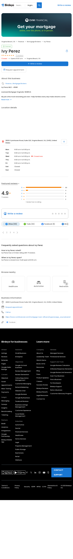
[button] (3, 232)
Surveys (4, 404)
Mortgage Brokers (34, 41)
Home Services (20, 439)
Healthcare (19, 435)
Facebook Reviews (21, 401)
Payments (5, 392)
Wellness (18, 460)
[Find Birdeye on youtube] (44, 472)
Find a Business (55, 379)
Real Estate (19, 453)
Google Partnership (5, 435)
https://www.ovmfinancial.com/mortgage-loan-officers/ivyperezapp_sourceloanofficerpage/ (39, 317)
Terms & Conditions (5, 487)
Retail (17, 456)
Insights (4, 408)
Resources (40, 367)
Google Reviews (21, 394)
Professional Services (58, 357)
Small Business (20, 353)
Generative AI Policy (52, 487)
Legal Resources (42, 395)
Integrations (5, 431)
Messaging (5, 401)
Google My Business (22, 398)
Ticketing (4, 415)
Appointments (6, 385)
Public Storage (20, 449)
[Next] (66, 284)
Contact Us (40, 399)
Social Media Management (20, 415)
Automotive (19, 425)
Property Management (23, 446)
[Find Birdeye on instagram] (40, 472)
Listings (4, 353)
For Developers (55, 383)
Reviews (4, 357)
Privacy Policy (17, 487)
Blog (38, 371)
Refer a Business (56, 390)
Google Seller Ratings (6, 368)
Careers (39, 381)
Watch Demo (41, 360)
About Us (39, 353)
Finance (21, 41)
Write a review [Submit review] (35, 64)
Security (27, 487)
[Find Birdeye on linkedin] (35, 472)
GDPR (33, 487)
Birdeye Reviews (42, 388)
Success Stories (42, 385)
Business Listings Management (21, 406)
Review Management (23, 371)
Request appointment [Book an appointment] (13, 70)
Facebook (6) (48, 224)
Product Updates (42, 378)
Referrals (4, 360)
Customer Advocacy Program (61, 394)
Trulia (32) (29, 224)
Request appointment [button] (14, 307)
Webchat (4, 378)
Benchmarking (6, 411)
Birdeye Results (42, 392)
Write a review (64, 5)
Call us (8, 312)
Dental (17, 428)
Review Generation (22, 375)
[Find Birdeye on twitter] (31, 472)
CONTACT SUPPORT (58, 472)
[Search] (39, 5)
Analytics (4, 427)
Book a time (40, 364)
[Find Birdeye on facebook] (27, 472)
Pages (3, 364)
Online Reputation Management (22, 379)
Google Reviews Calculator (60, 365)
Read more (6, 100)
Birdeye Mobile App (6, 441)
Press (38, 374)
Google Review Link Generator (61, 372)
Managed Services (56, 353)
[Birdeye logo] (8, 5)
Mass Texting (6, 389)
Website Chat (20, 391)
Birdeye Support (56, 386)
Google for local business (21, 366)
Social (3, 382)
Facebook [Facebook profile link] (11, 322)
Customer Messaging (23, 384)
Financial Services (21, 432)
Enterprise (19, 357)
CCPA (44, 487)
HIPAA (39, 487)
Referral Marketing (21, 387)
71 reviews (19, 55)
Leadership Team (42, 357)
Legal (17, 442)
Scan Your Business (57, 376)
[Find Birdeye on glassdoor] (48, 472)
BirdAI (3, 424)
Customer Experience (23, 410)
